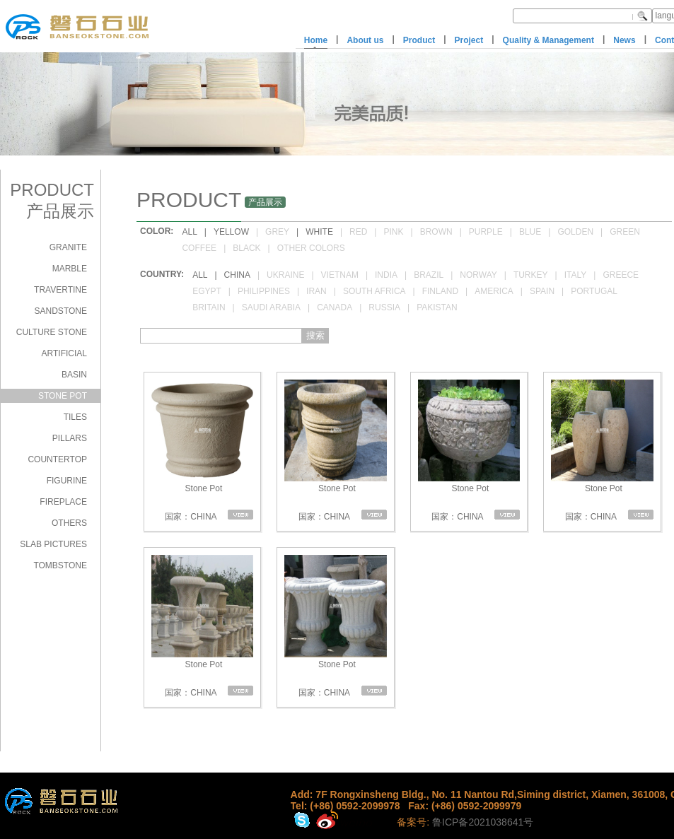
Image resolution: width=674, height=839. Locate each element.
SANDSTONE (61, 311)
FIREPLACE (63, 502)
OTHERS (69, 523)
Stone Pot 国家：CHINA (202, 451)
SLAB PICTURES (53, 544)
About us (365, 40)
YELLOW (231, 232)
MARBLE (69, 269)
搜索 (315, 335)
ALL (189, 232)
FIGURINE (67, 481)
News (624, 40)
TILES (75, 417)
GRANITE (68, 247)
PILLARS (69, 438)
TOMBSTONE (60, 565)
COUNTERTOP (57, 459)
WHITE (319, 232)
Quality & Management (548, 40)
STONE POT (62, 396)
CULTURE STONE (51, 332)
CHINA (237, 275)
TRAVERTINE (60, 290)
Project (469, 40)
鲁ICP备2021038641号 (482, 822)
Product (419, 40)
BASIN (74, 375)
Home (315, 40)
